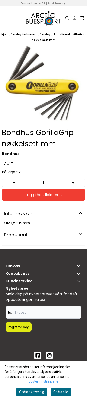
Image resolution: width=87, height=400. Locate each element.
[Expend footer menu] (79, 281)
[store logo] (43, 18)
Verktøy (45, 34)
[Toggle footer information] (79, 265)
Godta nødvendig (31, 392)
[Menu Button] (4, 18)
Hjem (5, 34)
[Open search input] (67, 18)
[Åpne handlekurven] (82, 18)
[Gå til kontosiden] (74, 18)
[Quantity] (43, 183)
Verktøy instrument (24, 34)
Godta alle (60, 392)
